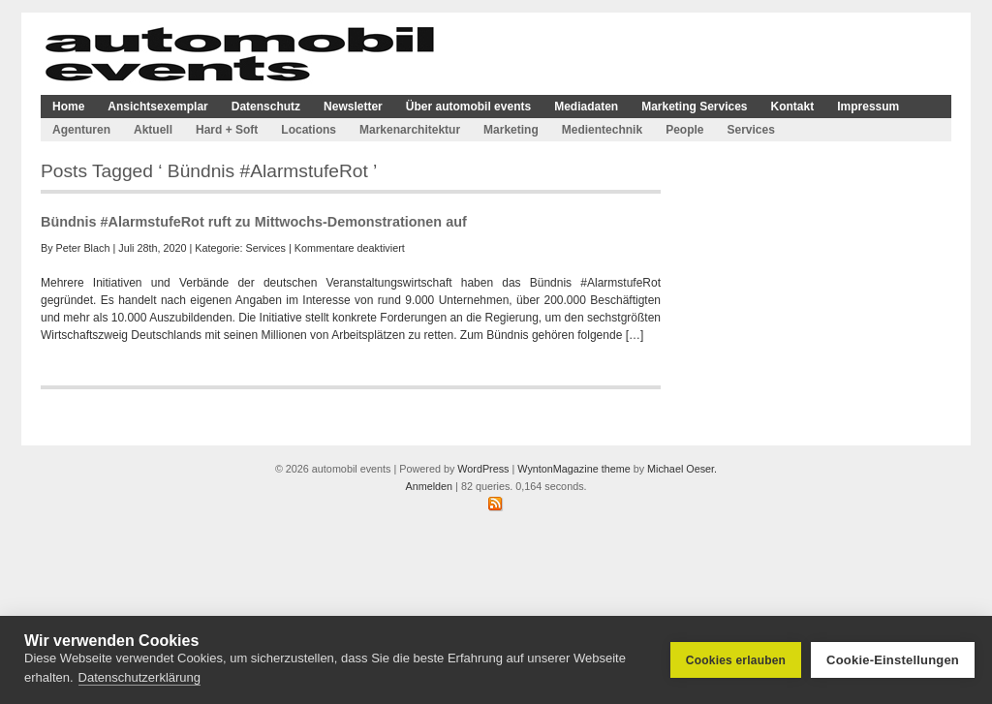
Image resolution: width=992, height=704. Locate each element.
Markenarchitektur (409, 130)
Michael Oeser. (682, 468)
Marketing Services (694, 106)
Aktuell (153, 130)
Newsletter (353, 106)
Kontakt (793, 106)
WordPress (483, 468)
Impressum (868, 106)
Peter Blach (83, 248)
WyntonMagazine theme (573, 468)
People (684, 130)
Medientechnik (602, 130)
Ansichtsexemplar (157, 106)
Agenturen (81, 130)
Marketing (511, 130)
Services (750, 130)
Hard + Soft (227, 130)
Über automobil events (468, 106)
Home (68, 106)
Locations (308, 130)
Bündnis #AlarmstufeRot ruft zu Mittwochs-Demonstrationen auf (254, 222)
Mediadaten (586, 106)
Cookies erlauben (736, 660)
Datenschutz (266, 106)
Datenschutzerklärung (139, 677)
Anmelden (428, 486)
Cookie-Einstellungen (892, 660)
